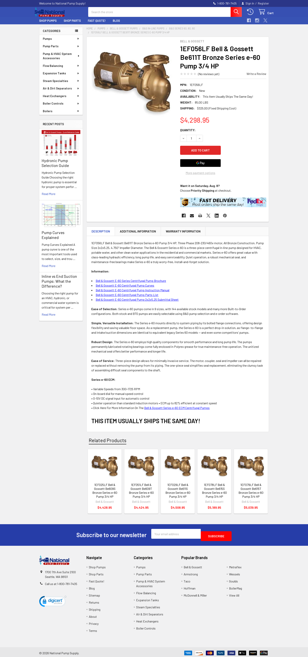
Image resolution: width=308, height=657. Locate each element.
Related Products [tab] (107, 441)
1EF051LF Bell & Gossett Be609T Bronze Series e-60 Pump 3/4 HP (141, 491)
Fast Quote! (97, 24)
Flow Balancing (61, 69)
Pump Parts (61, 49)
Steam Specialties (61, 84)
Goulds (233, 579)
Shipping (94, 608)
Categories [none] (51, 34)
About (93, 615)
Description (101, 231)
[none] (132, 86)
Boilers (61, 114)
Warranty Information (183, 231)
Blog (116, 24)
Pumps (61, 42)
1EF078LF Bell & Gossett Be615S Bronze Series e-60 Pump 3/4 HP (214, 491)
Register (263, 3)
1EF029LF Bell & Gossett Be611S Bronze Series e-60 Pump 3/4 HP (177, 491)
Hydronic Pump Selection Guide (55, 166)
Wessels (234, 572)
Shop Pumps (48, 24)
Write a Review (256, 77)
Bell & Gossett (193, 565)
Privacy (94, 622)
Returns (94, 600)
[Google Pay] (200, 163)
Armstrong (191, 572)
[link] (53, 600)
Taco (187, 579)
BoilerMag (235, 586)
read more (48, 197)
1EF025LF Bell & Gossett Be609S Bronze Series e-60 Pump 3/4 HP (104, 491)
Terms (93, 629)
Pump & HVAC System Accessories (61, 60)
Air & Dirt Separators (61, 92)
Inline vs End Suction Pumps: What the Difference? (59, 284)
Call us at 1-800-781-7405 (61, 582)
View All (234, 593)
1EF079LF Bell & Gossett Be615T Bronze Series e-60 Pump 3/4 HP (250, 491)
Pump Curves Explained (53, 238)
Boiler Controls (61, 107)
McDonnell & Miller (195, 593)
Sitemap (94, 593)
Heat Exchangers (61, 99)
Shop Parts (72, 24)
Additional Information (138, 231)
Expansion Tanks (61, 76)
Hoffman (189, 586)
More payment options (200, 173)
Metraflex (235, 565)
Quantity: (188, 133)
